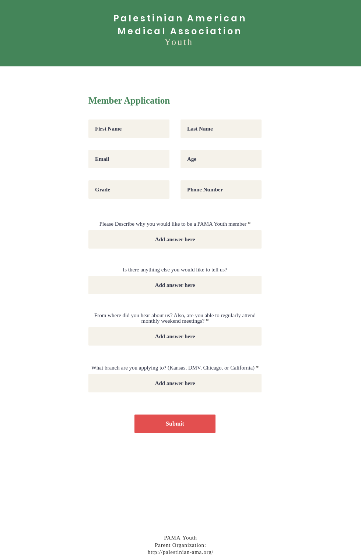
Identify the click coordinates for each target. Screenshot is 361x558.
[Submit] (174, 424)
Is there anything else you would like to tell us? (175, 270)
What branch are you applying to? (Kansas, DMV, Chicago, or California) (173, 368)
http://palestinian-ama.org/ (181, 552)
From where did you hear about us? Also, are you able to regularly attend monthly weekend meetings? (175, 318)
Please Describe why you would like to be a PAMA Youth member (172, 224)
